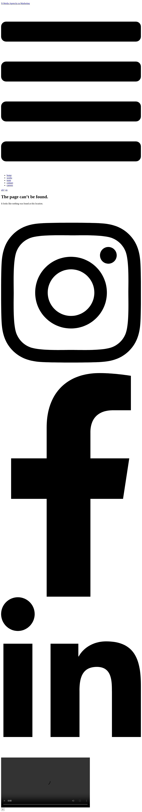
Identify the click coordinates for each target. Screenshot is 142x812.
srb (2, 190)
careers (10, 185)
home (9, 175)
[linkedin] (71, 756)
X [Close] (2, 809)
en (6, 190)
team (9, 180)
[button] (71, 92)
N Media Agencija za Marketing (15, 3)
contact (10, 183)
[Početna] (12, 211)
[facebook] (71, 596)
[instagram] (71, 372)
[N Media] (4, 10)
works (9, 178)
